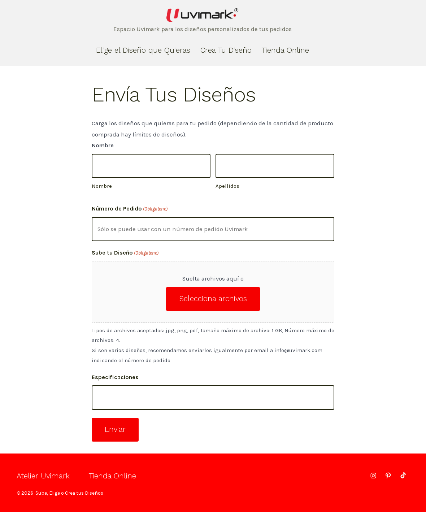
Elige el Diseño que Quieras (143, 50)
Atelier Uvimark (43, 476)
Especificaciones (115, 377)
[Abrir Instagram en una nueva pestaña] (373, 475)
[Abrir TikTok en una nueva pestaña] (402, 475)
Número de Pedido (130, 209)
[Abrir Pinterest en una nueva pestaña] (388, 475)
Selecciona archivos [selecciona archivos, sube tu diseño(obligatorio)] (213, 298)
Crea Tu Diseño (226, 50)
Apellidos (227, 186)
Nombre (102, 186)
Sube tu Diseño (125, 253)
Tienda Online (285, 50)
